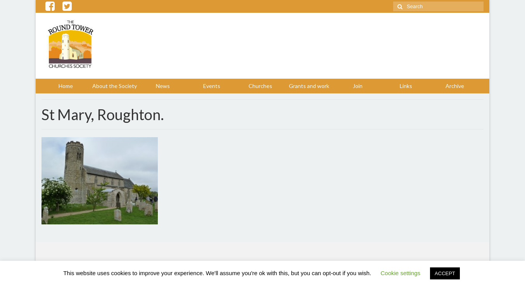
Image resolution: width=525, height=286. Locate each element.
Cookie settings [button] (401, 273)
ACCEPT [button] (445, 273)
